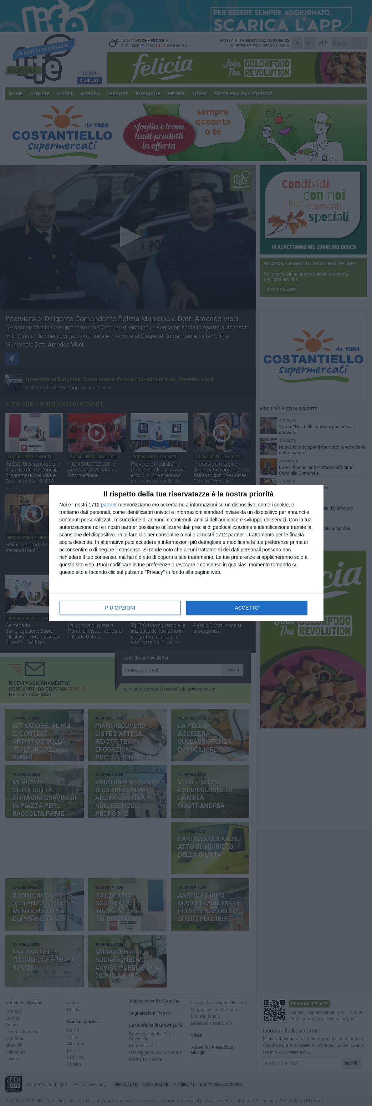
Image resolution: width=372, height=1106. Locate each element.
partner (109, 504)
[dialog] (186, 553)
